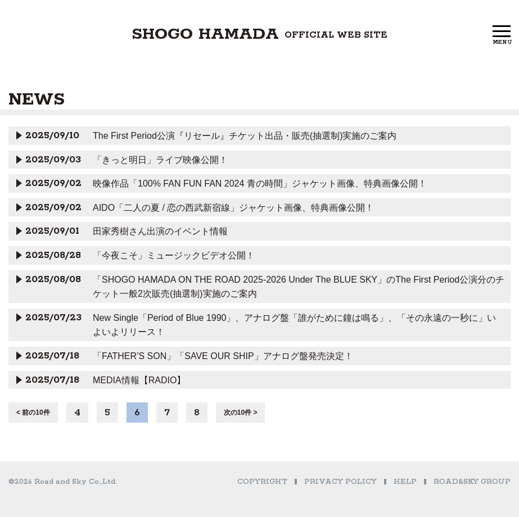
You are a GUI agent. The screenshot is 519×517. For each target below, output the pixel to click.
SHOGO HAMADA (259, 34)
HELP (405, 482)
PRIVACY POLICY (340, 482)
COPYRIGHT (262, 482)
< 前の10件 (33, 412)
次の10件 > (241, 412)
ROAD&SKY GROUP (472, 482)
